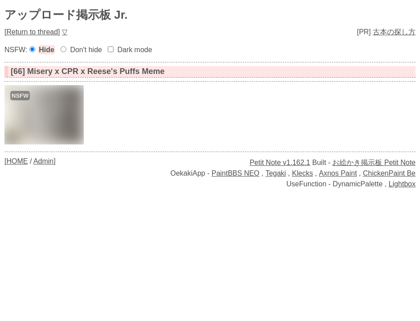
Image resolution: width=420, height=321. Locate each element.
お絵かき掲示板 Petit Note (374, 162)
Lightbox (402, 184)
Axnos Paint (338, 173)
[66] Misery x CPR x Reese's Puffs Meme (87, 71)
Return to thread (32, 32)
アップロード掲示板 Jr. (66, 14)
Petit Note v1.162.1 (279, 162)
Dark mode (134, 50)
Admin (43, 161)
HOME (17, 161)
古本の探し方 (394, 32)
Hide (46, 50)
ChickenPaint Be (389, 173)
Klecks (302, 173)
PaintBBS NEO (236, 173)
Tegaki (275, 173)
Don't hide (86, 50)
